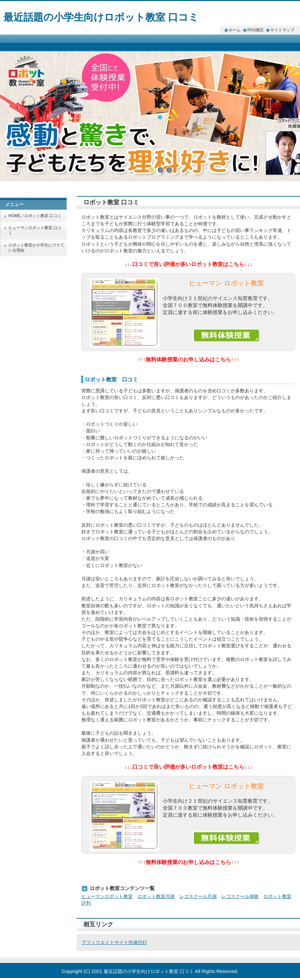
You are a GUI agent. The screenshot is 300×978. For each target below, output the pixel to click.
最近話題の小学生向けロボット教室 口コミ (101, 17)
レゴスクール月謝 (198, 896)
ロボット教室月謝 (156, 896)
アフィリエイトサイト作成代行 (114, 942)
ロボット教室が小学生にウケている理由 (36, 248)
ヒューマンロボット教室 (107, 896)
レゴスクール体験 (240, 896)
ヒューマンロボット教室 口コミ (34, 230)
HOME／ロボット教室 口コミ (34, 215)
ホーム (235, 30)
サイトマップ (282, 30)
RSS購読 (255, 30)
